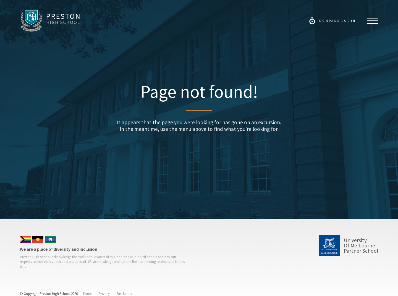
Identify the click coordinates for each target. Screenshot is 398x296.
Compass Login (337, 21)
